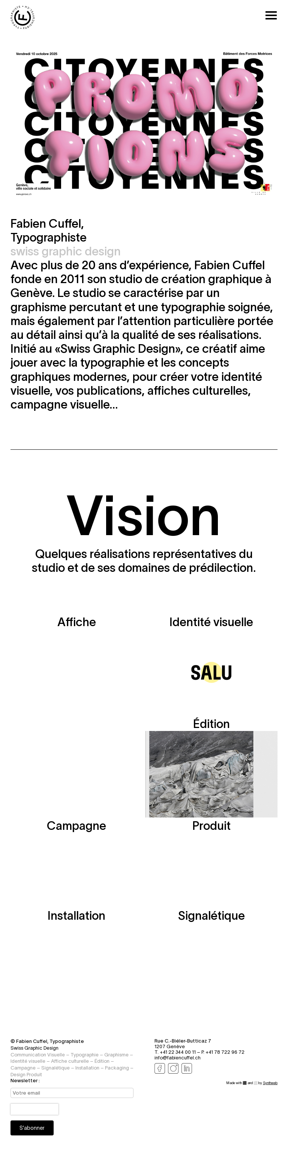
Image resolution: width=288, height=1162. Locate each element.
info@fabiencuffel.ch (177, 1058)
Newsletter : (25, 1080)
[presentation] (34, 1109)
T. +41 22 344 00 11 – (177, 1052)
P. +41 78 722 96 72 (222, 1052)
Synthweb (270, 1083)
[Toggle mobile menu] (271, 15)
